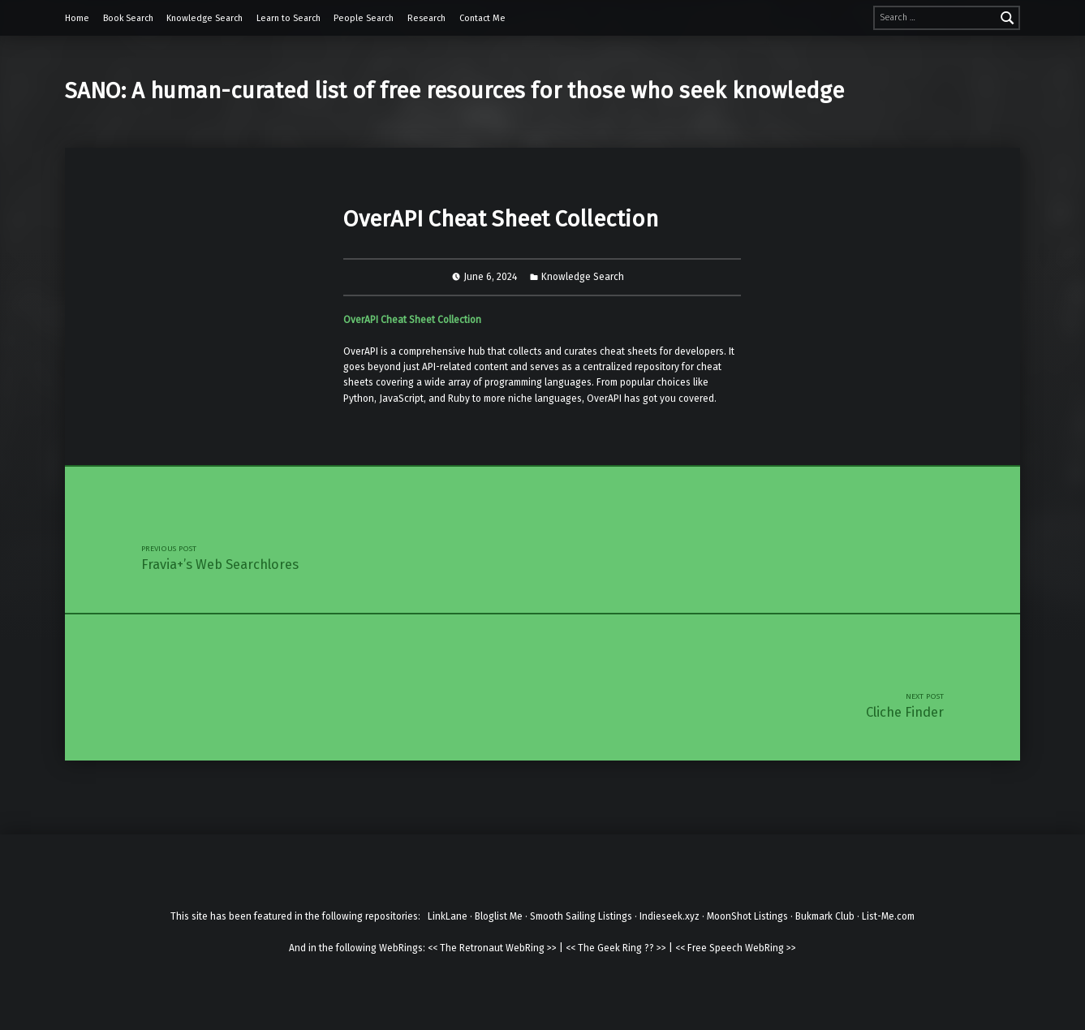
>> (552, 948)
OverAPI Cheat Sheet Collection (412, 319)
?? (649, 948)
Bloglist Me (499, 916)
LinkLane (447, 916)
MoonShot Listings (747, 916)
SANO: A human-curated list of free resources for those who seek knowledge (454, 90)
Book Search (128, 18)
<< (432, 948)
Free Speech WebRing (735, 948)
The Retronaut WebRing (492, 948)
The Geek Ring (610, 948)
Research (426, 18)
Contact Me (482, 18)
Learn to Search (288, 18)
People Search (364, 18)
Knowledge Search (204, 18)
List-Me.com (888, 916)
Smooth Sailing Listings (581, 916)
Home (77, 18)
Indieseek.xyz (669, 916)
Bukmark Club (825, 916)
